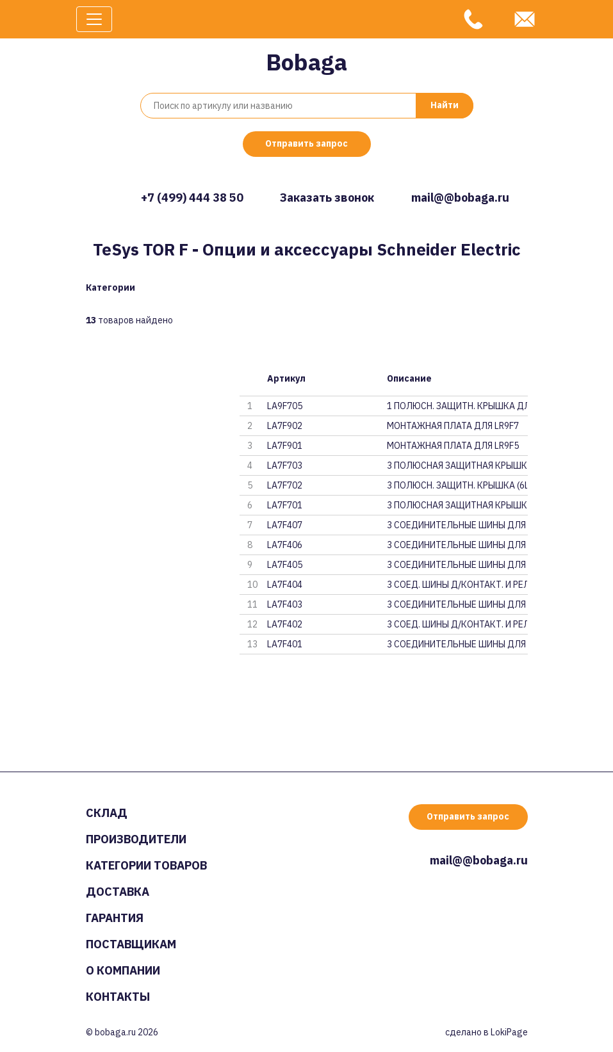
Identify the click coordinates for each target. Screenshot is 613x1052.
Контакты (118, 996)
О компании (123, 970)
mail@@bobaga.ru (460, 197)
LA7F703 (284, 465)
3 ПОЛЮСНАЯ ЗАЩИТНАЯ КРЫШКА (457, 465)
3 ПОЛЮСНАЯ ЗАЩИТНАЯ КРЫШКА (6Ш (457, 505)
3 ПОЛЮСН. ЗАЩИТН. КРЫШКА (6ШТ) (457, 485)
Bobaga (306, 62)
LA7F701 (284, 505)
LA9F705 (284, 406)
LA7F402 (284, 624)
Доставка (117, 891)
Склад (106, 812)
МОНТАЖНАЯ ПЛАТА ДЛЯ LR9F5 (453, 445)
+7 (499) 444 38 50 (192, 197)
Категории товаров (146, 865)
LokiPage (509, 1032)
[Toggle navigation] (94, 19)
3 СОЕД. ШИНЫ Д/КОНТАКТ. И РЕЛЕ (457, 584)
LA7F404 (284, 584)
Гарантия (114, 917)
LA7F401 (284, 644)
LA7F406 (284, 545)
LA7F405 (284, 565)
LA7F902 (284, 426)
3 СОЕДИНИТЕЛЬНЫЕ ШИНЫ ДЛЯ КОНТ (457, 525)
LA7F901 (284, 445)
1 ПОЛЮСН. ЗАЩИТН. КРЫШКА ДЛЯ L (457, 406)
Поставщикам (131, 944)
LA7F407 (284, 525)
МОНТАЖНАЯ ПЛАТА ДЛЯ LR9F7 (453, 426)
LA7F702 (284, 485)
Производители (136, 839)
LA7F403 (284, 604)
